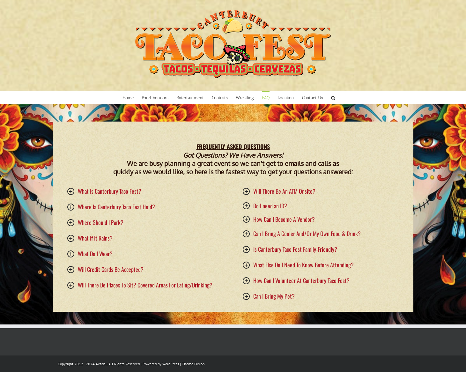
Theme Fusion (193, 363)
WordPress (170, 363)
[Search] (333, 97)
